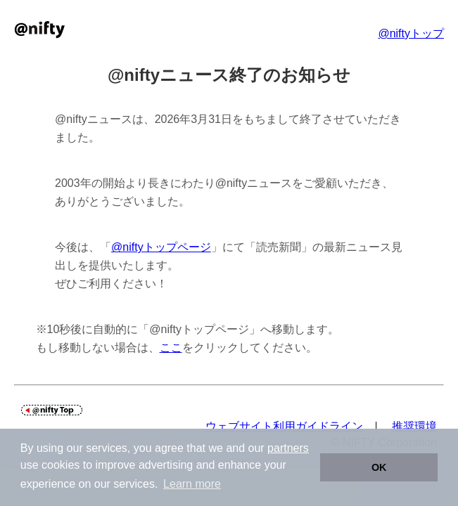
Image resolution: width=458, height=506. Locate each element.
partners (288, 448)
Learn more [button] (192, 484)
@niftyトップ (411, 33)
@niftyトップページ (161, 247)
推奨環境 (414, 426)
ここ (171, 347)
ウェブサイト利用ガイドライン (284, 426)
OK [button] (379, 467)
